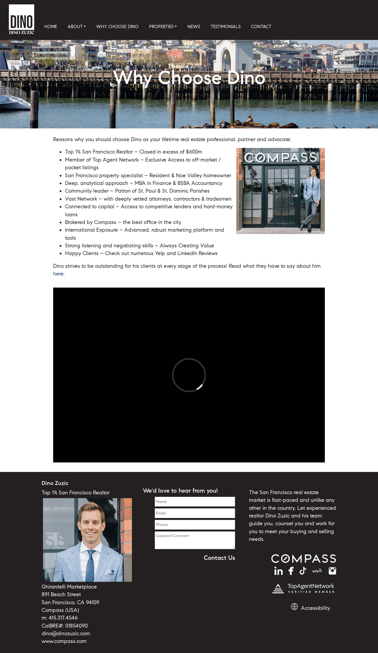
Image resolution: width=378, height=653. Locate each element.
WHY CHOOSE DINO (117, 26)
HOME (50, 26)
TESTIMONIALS (226, 26)
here (58, 273)
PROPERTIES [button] (161, 26)
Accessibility (315, 608)
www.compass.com (64, 641)
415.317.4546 (63, 618)
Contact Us (219, 558)
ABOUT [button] (75, 26)
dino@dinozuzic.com (66, 633)
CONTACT (261, 26)
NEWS (194, 26)
